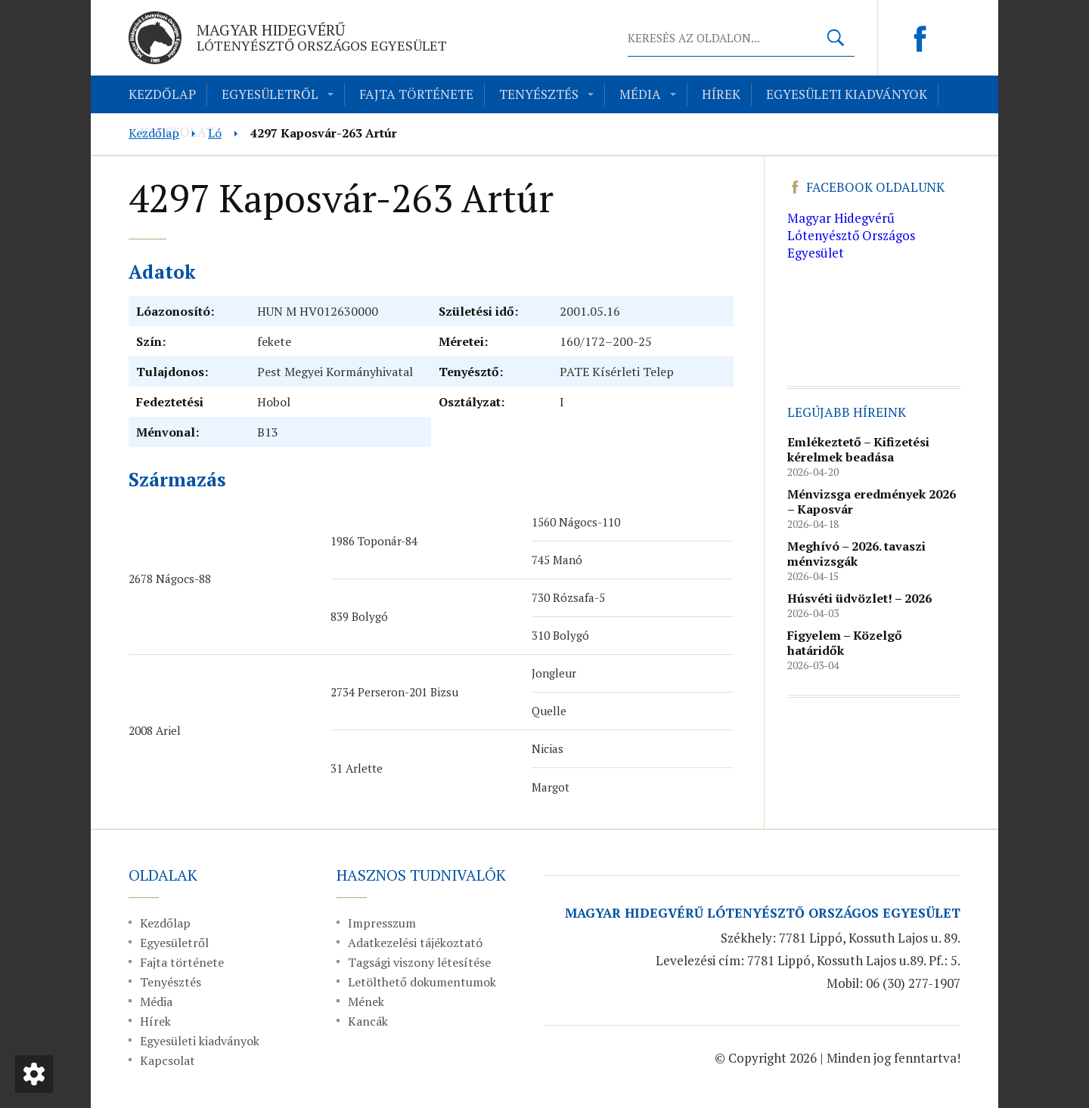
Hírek (721, 94)
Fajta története (416, 94)
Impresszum (382, 923)
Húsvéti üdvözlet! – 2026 (859, 598)
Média (640, 94)
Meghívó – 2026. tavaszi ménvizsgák (856, 554)
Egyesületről (270, 94)
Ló (215, 133)
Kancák (368, 1021)
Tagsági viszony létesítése (419, 962)
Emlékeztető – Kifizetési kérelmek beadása (858, 449)
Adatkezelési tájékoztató (415, 942)
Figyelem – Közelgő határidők (844, 643)
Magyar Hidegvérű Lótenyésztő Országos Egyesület (851, 235)
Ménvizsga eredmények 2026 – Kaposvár (871, 501)
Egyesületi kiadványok (846, 94)
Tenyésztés (539, 94)
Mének (366, 1001)
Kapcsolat (167, 1060)
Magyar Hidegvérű (322, 37)
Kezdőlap (162, 94)
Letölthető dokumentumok (422, 982)
